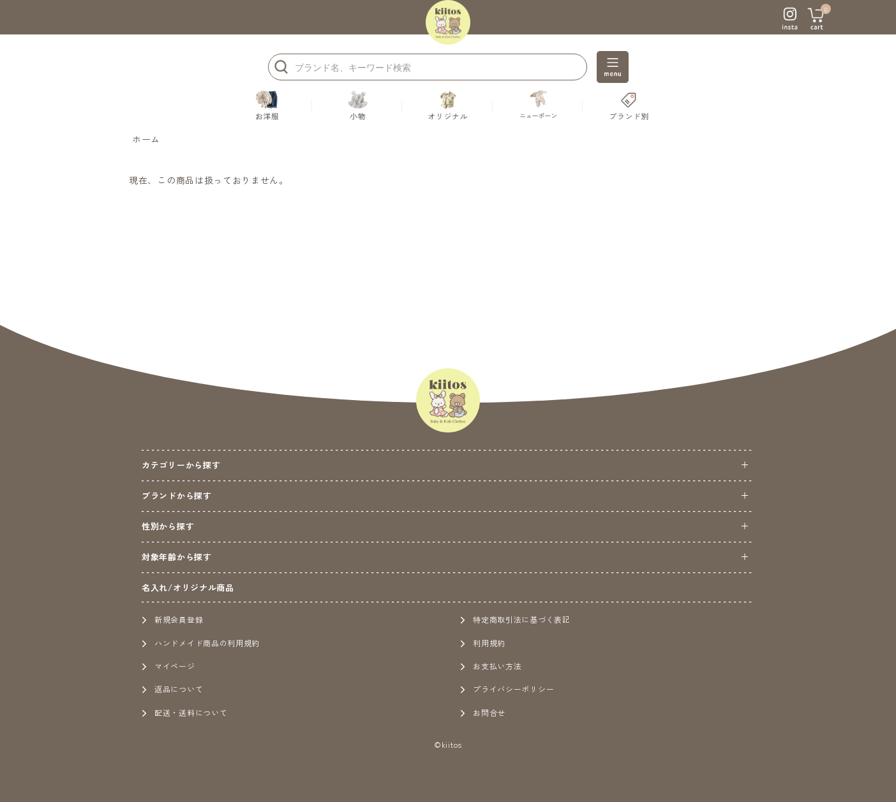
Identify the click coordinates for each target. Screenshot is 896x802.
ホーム (146, 139)
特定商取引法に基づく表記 (515, 619)
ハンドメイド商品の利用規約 (201, 642)
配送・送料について (184, 712)
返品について (172, 688)
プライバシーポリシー (507, 688)
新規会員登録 (172, 619)
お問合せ (482, 712)
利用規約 (482, 642)
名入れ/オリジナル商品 (188, 587)
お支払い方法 (490, 665)
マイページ (168, 665)
